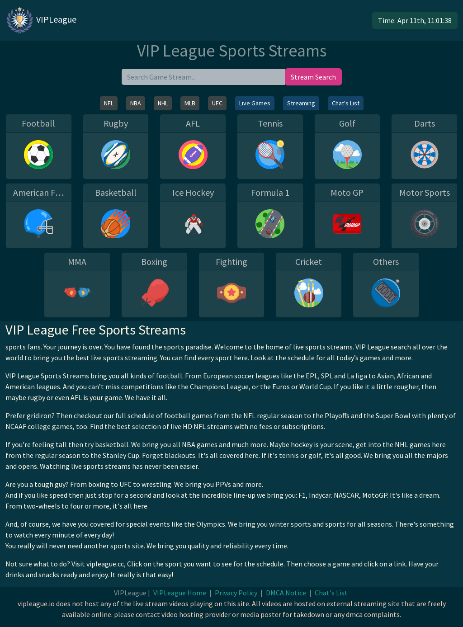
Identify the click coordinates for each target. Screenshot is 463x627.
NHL (163, 103)
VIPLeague (40, 20)
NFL (108, 103)
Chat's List (345, 103)
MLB (189, 103)
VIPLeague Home (179, 592)
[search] (203, 76)
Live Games (254, 103)
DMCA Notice (286, 592)
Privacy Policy (236, 592)
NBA (135, 103)
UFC (217, 103)
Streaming (301, 103)
